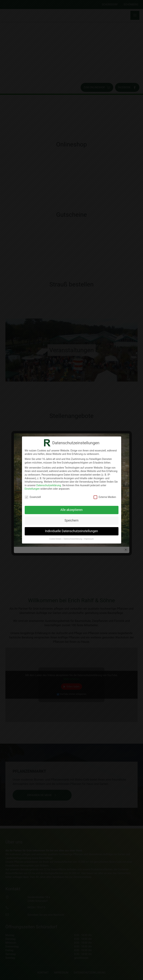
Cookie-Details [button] (55, 539)
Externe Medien (105, 497)
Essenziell (33, 497)
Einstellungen (32, 488)
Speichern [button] (71, 520)
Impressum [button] (89, 539)
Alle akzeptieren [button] (71, 510)
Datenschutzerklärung (48, 485)
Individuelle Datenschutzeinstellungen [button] (71, 531)
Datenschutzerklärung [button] (73, 539)
